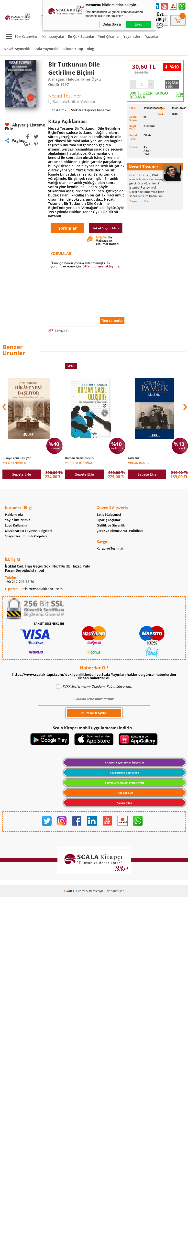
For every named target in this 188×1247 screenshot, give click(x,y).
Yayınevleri (132, 36)
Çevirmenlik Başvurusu (124, 773)
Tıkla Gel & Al (124, 793)
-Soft (68, 891)
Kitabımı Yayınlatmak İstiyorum (124, 763)
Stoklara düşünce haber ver (91, 110)
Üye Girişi (160, 17)
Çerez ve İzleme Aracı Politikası (120, 531)
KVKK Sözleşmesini (77, 687)
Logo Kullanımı (16, 526)
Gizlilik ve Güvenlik (111, 526)
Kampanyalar (53, 36)
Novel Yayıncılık (17, 48)
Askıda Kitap (72, 48)
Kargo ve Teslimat (110, 549)
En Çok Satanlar (81, 36)
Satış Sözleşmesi (109, 515)
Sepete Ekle (21, 474)
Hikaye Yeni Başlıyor (16, 458)
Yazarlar (152, 36)
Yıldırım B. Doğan (79, 463)
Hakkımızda (14, 515)
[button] (184, 407)
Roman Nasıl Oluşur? (79, 458)
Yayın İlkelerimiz (17, 520)
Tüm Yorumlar (112, 320)
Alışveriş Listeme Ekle (25, 127)
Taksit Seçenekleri (105, 228)
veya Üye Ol (160, 25)
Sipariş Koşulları (109, 520)
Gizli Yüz (134, 458)
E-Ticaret (79, 891)
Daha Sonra (112, 24)
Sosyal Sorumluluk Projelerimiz (124, 783)
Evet (138, 24)
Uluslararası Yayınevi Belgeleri (28, 531)
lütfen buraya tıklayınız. (101, 266)
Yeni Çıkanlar (109, 36)
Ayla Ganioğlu (14, 463)
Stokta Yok (171, 84)
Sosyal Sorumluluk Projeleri (26, 536)
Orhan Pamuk (139, 463)
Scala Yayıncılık (46, 48)
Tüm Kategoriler (20, 36)
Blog (90, 48)
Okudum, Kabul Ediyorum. (94, 687)
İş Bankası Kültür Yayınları (72, 101)
